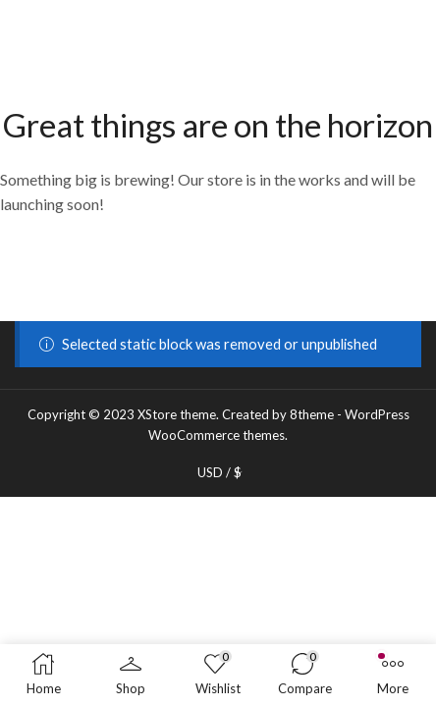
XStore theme (176, 414)
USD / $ (219, 472)
